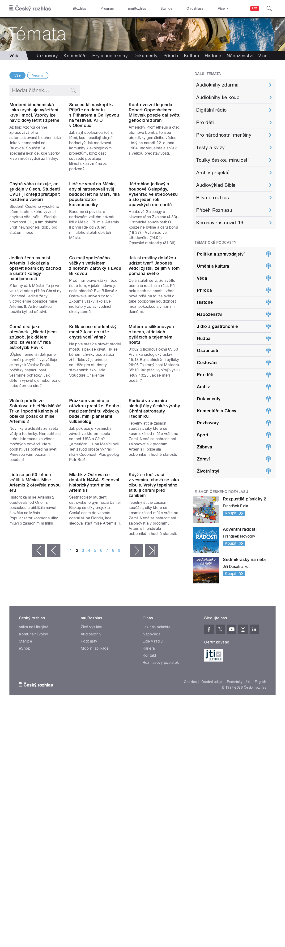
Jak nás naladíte (157, 776)
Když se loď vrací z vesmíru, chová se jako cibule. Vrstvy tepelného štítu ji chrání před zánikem (154, 661)
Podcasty (89, 791)
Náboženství (240, 55)
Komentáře (75, 55)
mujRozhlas (137, 8)
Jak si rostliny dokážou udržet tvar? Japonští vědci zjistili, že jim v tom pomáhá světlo (154, 353)
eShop (24, 798)
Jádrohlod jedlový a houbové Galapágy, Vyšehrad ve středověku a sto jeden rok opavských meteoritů (153, 253)
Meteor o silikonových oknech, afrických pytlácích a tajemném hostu (151, 451)
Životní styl (208, 471)
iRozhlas (79, 8)
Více (265, 55)
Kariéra (149, 798)
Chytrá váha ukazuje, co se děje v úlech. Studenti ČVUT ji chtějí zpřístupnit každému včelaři (34, 250)
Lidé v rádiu (153, 791)
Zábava (204, 446)
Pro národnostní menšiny (223, 135)
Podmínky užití (238, 831)
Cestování (207, 362)
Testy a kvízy (210, 147)
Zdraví (203, 458)
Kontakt (149, 805)
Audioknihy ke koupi (218, 97)
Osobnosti (207, 350)
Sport (202, 434)
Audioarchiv (91, 784)
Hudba (203, 338)
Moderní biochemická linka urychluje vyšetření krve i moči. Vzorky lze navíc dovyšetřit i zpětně (34, 141)
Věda (202, 278)
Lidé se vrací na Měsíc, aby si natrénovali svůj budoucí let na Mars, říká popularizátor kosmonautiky (94, 253)
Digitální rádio (211, 110)
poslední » (151, 726)
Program (107, 8)
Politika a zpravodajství (221, 254)
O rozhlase (195, 8)
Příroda (170, 55)
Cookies (190, 831)
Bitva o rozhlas (212, 197)
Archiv (203, 386)
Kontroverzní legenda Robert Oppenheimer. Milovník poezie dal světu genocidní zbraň (154, 141)
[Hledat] (269, 8)
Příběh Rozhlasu (214, 210)
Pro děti (205, 122)
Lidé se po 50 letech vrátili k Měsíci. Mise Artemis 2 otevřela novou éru (35, 658)
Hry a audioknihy (110, 55)
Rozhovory (46, 55)
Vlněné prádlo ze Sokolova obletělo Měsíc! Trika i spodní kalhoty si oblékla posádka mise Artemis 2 (35, 557)
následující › (136, 726)
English (260, 831)
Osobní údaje (211, 831)
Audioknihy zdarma (217, 85)
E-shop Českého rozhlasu (221, 492)
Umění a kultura (213, 266)
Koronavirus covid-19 (219, 223)
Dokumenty (145, 55)
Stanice (166, 8)
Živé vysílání (91, 776)
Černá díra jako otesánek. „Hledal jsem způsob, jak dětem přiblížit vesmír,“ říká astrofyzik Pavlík (33, 454)
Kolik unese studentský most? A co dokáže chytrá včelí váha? (93, 449)
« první (38, 726)
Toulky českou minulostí (222, 160)
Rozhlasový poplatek (161, 812)
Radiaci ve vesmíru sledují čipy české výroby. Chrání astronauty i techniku (155, 555)
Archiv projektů (213, 172)
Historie (213, 55)
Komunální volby (33, 784)
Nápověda (152, 784)
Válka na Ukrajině (33, 776)
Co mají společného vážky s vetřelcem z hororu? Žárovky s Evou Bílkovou (95, 353)
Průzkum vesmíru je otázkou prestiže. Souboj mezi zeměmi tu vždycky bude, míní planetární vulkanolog (95, 557)
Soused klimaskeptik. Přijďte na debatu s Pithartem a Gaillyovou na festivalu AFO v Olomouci (94, 144)
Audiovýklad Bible (215, 185)
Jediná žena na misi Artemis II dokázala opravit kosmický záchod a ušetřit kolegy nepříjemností (35, 356)
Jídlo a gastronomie (217, 326)
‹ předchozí (53, 726)
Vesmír (37, 75)
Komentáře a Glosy (216, 410)
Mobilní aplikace (95, 798)
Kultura (191, 55)
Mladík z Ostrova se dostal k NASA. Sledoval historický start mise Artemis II (94, 658)
